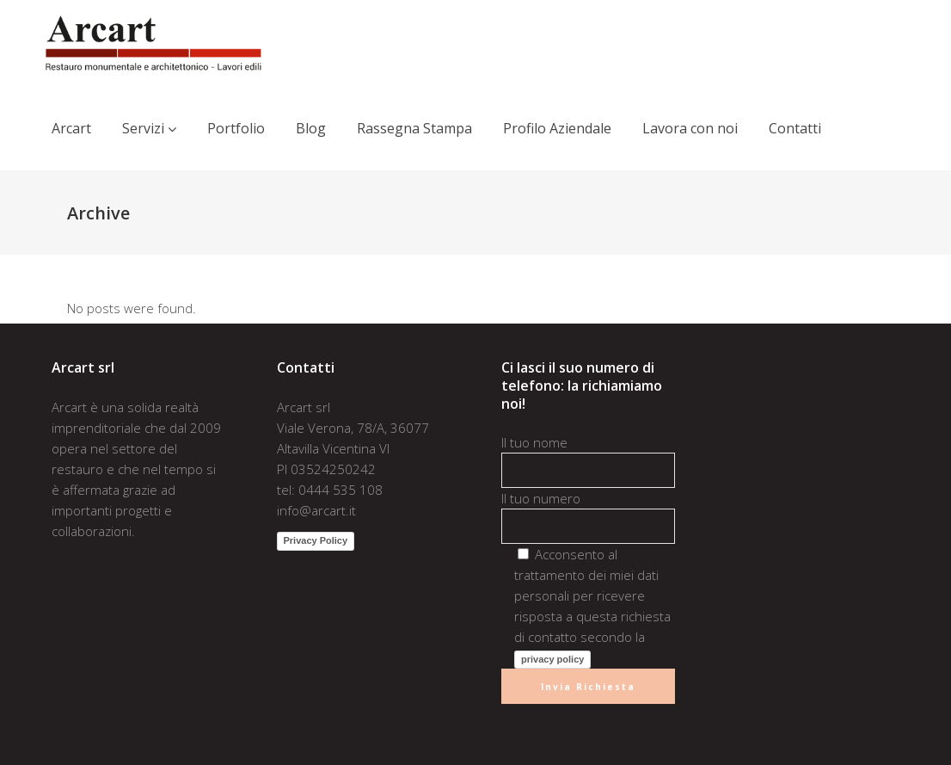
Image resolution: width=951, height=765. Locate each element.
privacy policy (552, 659)
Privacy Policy (316, 540)
